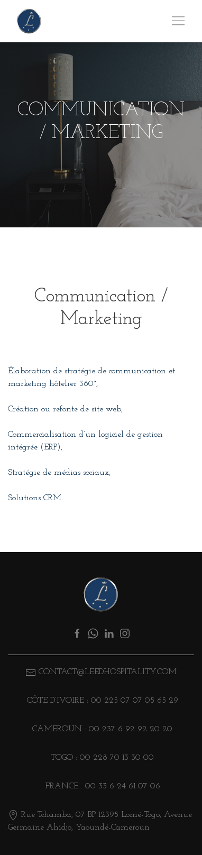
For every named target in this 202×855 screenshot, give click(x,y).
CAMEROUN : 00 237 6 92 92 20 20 (101, 729)
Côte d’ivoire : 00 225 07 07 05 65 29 (101, 700)
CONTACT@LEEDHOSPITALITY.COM (108, 672)
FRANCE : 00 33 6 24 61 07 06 (101, 786)
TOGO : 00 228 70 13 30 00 (101, 757)
